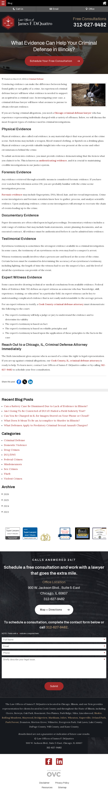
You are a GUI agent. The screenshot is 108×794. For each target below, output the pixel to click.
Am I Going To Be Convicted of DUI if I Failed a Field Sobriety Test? (44, 411)
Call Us (18, 9)
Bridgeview (40, 717)
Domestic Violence (15, 445)
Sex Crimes (11, 469)
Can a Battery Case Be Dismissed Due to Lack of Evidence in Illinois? (46, 406)
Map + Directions (51, 609)
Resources (47, 787)
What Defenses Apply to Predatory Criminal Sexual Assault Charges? (46, 425)
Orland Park (99, 717)
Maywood (27, 717)
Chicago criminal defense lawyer (73, 112)
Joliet (63, 717)
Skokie (98, 713)
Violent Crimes (13, 478)
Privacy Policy (62, 783)
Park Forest (12, 722)
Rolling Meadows (11, 717)
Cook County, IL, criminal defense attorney (75, 360)
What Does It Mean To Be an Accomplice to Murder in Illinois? (42, 420)
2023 (5, 512)
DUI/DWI (9, 454)
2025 (5, 500)
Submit (54, 686)
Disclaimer (44, 783)
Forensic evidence (12, 194)
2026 (5, 494)
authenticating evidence (53, 160)
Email (54, 9)
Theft (7, 473)
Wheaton (73, 717)
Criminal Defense (35, 79)
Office (90, 9)
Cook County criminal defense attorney (61, 304)
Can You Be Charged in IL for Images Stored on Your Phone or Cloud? (46, 415)
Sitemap (62, 787)
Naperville (85, 717)
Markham (54, 717)
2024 (5, 506)
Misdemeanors (13, 464)
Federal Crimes (13, 459)
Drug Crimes (12, 449)
